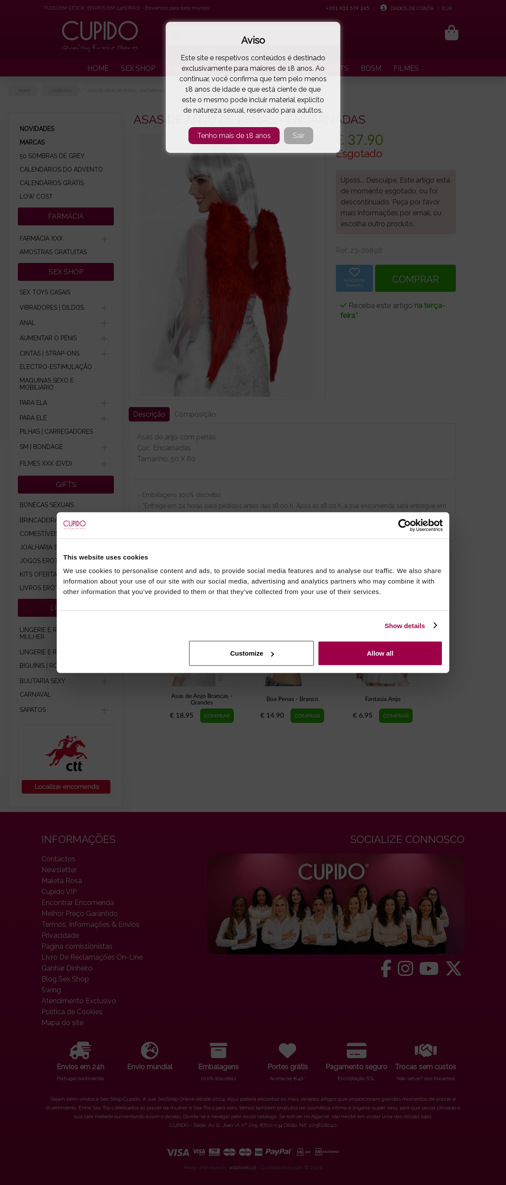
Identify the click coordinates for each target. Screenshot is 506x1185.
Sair (298, 135)
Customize (252, 653)
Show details (405, 625)
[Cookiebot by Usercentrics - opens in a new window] (404, 525)
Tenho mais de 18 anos (234, 135)
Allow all (380, 653)
